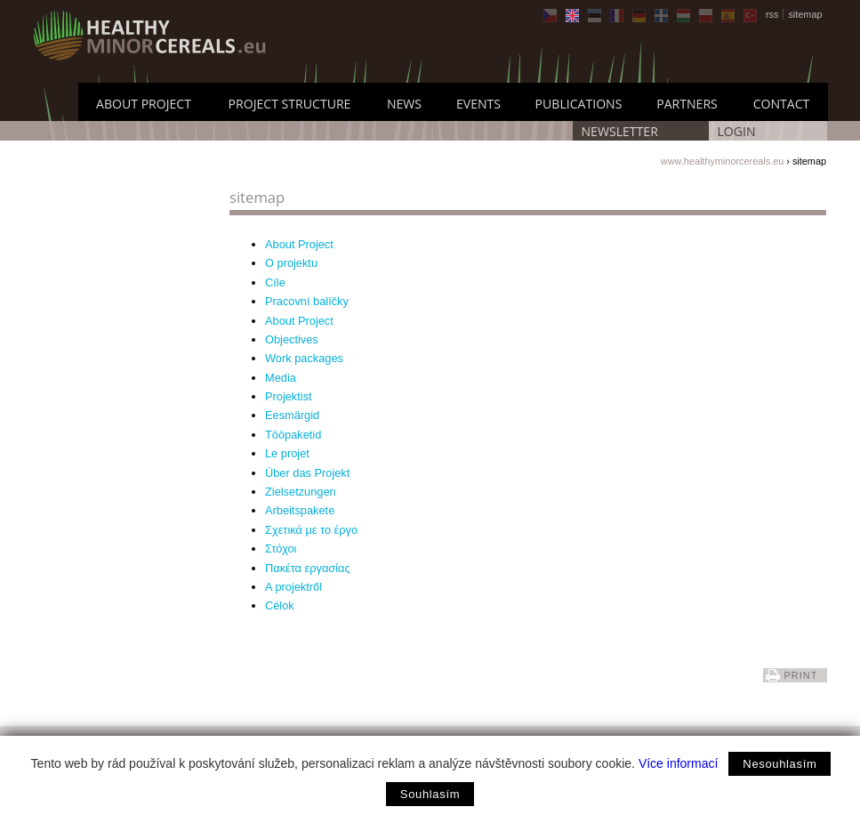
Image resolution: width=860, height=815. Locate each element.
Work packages (304, 358)
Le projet (287, 453)
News (404, 103)
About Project (143, 103)
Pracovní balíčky (307, 301)
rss (772, 14)
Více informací (678, 763)
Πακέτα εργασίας (307, 568)
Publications (579, 103)
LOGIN (737, 131)
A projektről (293, 586)
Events (478, 103)
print (800, 675)
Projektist (288, 396)
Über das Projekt (307, 473)
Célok (279, 605)
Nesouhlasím (779, 764)
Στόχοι (280, 548)
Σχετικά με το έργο (311, 530)
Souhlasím (430, 794)
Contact (781, 103)
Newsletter (620, 131)
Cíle (275, 282)
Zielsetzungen (300, 491)
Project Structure (290, 103)
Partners (687, 103)
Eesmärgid (292, 415)
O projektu (291, 263)
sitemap (805, 14)
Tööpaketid (293, 434)
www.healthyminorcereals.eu (722, 161)
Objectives (291, 339)
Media (280, 377)
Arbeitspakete (299, 510)
